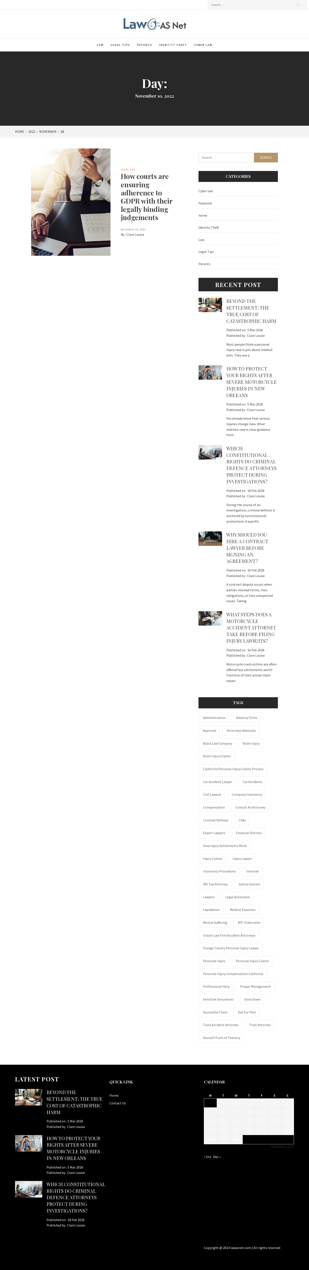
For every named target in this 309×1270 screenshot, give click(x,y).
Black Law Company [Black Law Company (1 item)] (217, 743)
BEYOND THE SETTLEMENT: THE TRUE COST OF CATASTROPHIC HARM (251, 311)
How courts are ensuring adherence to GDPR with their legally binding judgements (146, 196)
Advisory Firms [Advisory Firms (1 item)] (246, 717)
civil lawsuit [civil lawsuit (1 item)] (212, 794)
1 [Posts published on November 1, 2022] (223, 1103)
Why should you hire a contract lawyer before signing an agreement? (247, 547)
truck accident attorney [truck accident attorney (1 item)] (220, 1025)
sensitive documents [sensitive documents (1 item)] (218, 999)
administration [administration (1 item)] (214, 717)
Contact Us (117, 1103)
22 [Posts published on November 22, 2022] (223, 1130)
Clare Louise (135, 234)
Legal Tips (120, 45)
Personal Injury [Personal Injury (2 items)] (214, 961)
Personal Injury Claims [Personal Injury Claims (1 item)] (252, 961)
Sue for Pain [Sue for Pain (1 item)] (247, 1012)
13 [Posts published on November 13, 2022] (287, 1112)
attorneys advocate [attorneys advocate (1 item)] (241, 730)
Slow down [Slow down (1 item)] (252, 999)
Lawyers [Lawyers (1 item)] (209, 897)
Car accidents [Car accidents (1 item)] (252, 782)
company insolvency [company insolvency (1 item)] (247, 794)
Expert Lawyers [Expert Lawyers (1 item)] (214, 833)
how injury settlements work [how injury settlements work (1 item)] (225, 846)
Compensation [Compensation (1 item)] (214, 807)
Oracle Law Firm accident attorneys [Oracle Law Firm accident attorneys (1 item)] (229, 935)
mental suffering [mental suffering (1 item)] (215, 922)
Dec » (217, 1157)
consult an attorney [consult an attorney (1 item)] (250, 807)
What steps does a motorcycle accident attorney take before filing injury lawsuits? (251, 627)
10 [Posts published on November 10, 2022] (249, 1112)
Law (100, 45)
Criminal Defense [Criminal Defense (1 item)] (215, 820)
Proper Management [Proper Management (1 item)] (255, 986)
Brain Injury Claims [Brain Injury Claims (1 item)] (217, 756)
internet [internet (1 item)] (252, 871)
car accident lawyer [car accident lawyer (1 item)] (217, 782)
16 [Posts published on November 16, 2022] (236, 1121)
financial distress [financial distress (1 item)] (249, 833)
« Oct (207, 1157)
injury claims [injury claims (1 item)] (212, 858)
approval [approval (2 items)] (209, 730)
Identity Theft (173, 45)
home (202, 215)
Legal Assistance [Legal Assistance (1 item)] (237, 897)
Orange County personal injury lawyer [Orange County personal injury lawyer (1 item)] (231, 948)
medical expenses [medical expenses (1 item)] (243, 909)
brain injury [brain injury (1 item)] (251, 743)
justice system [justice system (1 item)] (249, 884)
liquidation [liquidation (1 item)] (211, 909)
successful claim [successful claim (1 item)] (215, 1012)
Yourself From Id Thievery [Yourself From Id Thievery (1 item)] (221, 1038)
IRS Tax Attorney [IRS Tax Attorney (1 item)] (215, 884)
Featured (205, 203)
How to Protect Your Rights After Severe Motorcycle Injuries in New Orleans (251, 381)
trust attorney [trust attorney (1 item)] (260, 1025)
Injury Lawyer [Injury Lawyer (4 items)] (242, 858)
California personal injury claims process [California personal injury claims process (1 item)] (233, 769)
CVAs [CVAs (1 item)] (242, 820)
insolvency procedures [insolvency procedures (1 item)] (219, 871)
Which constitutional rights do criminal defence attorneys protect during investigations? (251, 465)
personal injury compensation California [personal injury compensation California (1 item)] (233, 974)
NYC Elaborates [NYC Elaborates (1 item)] (249, 922)
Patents (144, 45)
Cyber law (203, 45)
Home (113, 1095)
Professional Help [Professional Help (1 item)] (216, 986)
